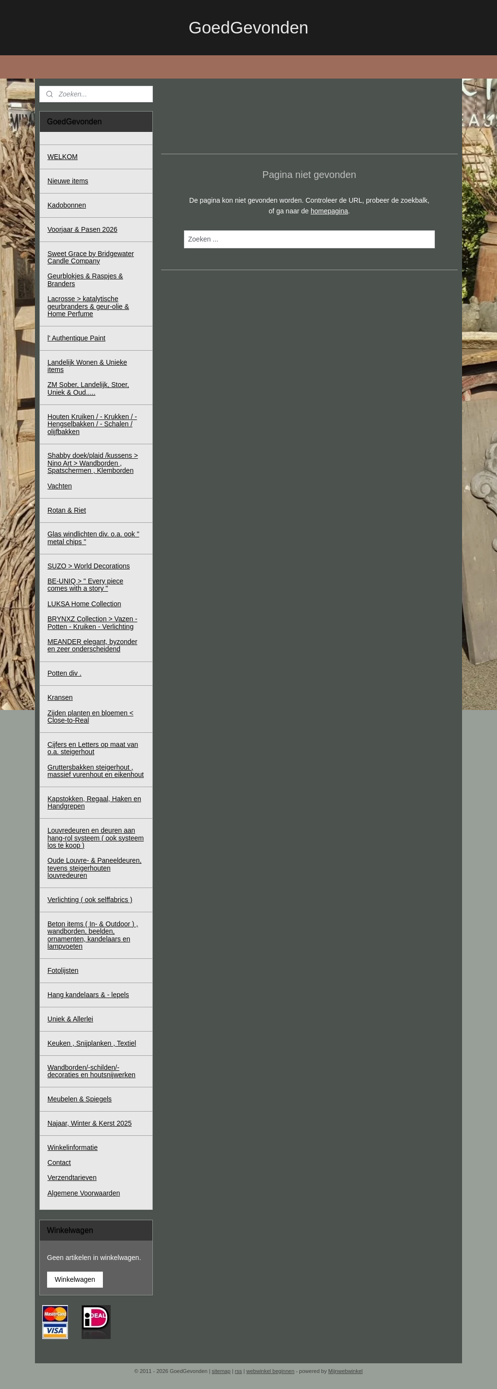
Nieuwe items (68, 181)
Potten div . (65, 673)
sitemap (221, 1371)
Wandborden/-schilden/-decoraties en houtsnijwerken (91, 1071)
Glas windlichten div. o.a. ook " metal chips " (93, 537)
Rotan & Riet (67, 510)
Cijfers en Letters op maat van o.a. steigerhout (93, 748)
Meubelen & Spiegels (80, 1099)
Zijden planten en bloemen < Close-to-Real (90, 716)
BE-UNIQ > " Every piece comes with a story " (85, 584)
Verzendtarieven (72, 1177)
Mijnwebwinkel (345, 1371)
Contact (59, 1162)
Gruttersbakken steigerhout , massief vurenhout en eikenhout (96, 770)
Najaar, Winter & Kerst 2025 (90, 1123)
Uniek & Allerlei (70, 1019)
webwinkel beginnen (271, 1371)
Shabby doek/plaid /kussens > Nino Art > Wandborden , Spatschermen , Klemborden (93, 463)
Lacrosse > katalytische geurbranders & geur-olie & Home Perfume (88, 306)
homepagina (329, 211)
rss (238, 1371)
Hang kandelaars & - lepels (88, 995)
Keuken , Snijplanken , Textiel (92, 1043)
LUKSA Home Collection (84, 604)
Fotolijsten (63, 970)
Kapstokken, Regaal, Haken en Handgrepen (94, 802)
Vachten (60, 486)
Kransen (60, 697)
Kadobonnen (67, 205)
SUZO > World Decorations (89, 566)
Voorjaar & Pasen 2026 (82, 229)
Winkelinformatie (73, 1147)
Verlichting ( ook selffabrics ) (90, 900)
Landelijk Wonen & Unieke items (87, 365)
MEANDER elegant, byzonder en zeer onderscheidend (92, 645)
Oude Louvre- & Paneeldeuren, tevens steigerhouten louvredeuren (95, 867)
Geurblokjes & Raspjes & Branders (85, 279)
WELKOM (63, 157)
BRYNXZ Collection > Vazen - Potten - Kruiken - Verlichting (92, 622)
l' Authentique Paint (76, 338)
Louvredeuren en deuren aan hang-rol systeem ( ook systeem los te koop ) (96, 837)
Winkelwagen (75, 1279)
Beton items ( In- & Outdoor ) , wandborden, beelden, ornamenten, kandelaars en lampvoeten (93, 935)
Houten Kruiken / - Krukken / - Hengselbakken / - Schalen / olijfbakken (92, 424)
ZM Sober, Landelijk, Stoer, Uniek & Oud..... (88, 388)
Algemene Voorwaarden (84, 1193)
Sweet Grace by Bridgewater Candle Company (91, 257)
